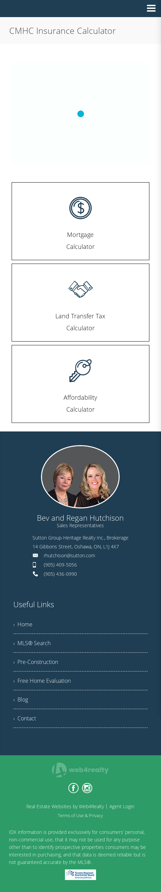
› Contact (24, 718)
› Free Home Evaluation (42, 680)
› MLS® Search (32, 643)
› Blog (20, 699)
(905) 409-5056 (60, 564)
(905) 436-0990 (60, 574)
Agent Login (121, 806)
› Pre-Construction (35, 662)
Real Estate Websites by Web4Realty (65, 806)
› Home (22, 624)
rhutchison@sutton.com (69, 555)
